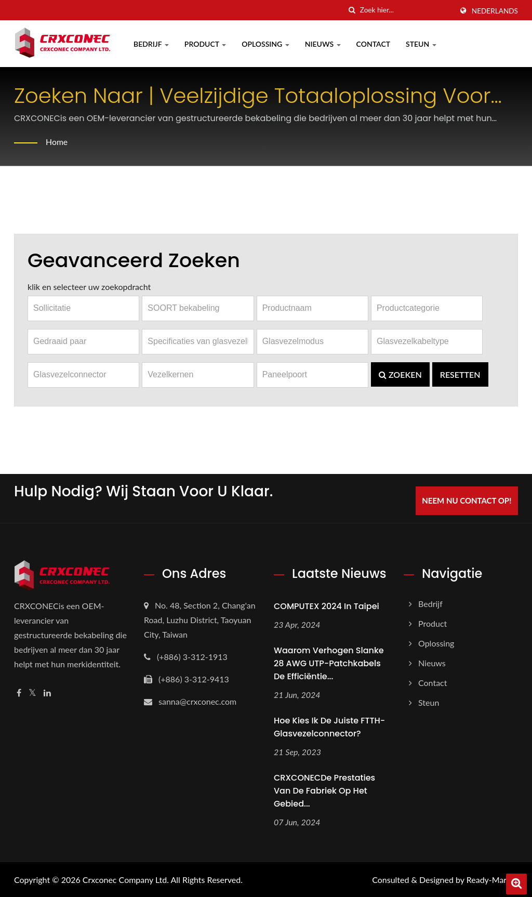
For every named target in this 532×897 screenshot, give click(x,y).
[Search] (406, 10)
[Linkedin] (47, 693)
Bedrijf (151, 43)
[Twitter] (32, 693)
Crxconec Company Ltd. (126, 879)
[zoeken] (352, 10)
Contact (373, 43)
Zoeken (400, 374)
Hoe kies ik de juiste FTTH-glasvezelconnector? (329, 726)
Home (57, 142)
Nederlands (495, 11)
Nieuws (323, 43)
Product (205, 43)
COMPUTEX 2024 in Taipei (326, 606)
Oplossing (265, 43)
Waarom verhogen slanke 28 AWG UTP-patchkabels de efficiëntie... (329, 663)
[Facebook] (19, 693)
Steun (421, 43)
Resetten (460, 374)
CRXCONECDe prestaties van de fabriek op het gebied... (324, 790)
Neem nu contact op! (467, 500)
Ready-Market (492, 879)
